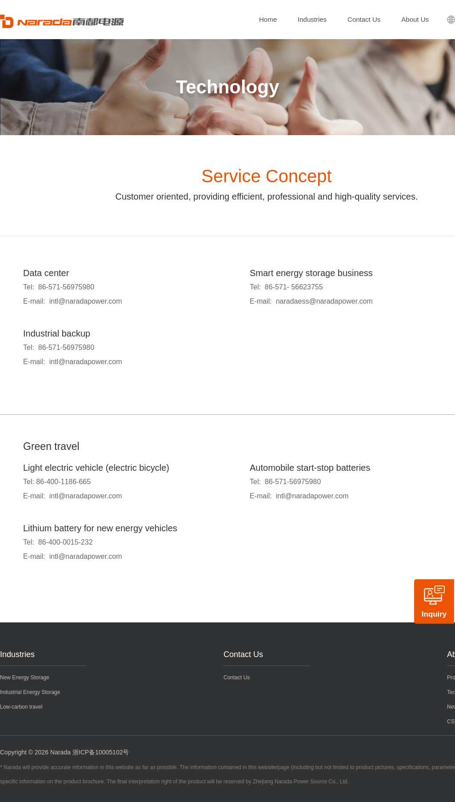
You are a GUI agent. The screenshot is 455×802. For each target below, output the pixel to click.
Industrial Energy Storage (30, 692)
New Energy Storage (24, 677)
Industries (312, 19)
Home (268, 19)
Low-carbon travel (21, 707)
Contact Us (363, 19)
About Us (415, 19)
